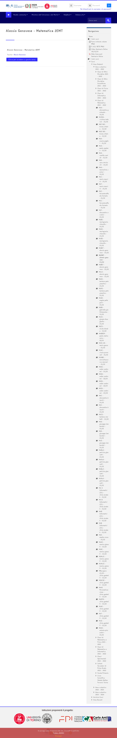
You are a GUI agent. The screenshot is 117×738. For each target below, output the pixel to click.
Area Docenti (97, 700)
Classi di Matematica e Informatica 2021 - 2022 (102, 650)
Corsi (93, 61)
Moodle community (21, 15)
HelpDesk (68, 15)
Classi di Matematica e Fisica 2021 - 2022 (102, 640)
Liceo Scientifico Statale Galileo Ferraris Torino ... (102, 680)
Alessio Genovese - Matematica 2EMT (23, 49)
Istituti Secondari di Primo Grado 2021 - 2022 (101, 666)
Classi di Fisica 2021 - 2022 (102, 89)
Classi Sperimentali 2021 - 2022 (101, 658)
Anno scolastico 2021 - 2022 (100, 68)
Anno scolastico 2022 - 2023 (100, 688)
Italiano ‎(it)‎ (81, 15)
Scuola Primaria (102, 673)
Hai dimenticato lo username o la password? (95, 9)
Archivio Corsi (98, 697)
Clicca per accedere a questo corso (21, 59)
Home (91, 36)
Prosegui (58, 736)
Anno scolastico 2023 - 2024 (100, 693)
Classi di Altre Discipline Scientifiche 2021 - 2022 (102, 82)
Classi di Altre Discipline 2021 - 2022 (102, 73)
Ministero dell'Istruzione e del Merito (46, 15)
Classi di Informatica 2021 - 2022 (101, 95)
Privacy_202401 (58, 733)
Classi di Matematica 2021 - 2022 (101, 102)
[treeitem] (99, 368)
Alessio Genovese (20, 54)
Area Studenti (98, 64)
